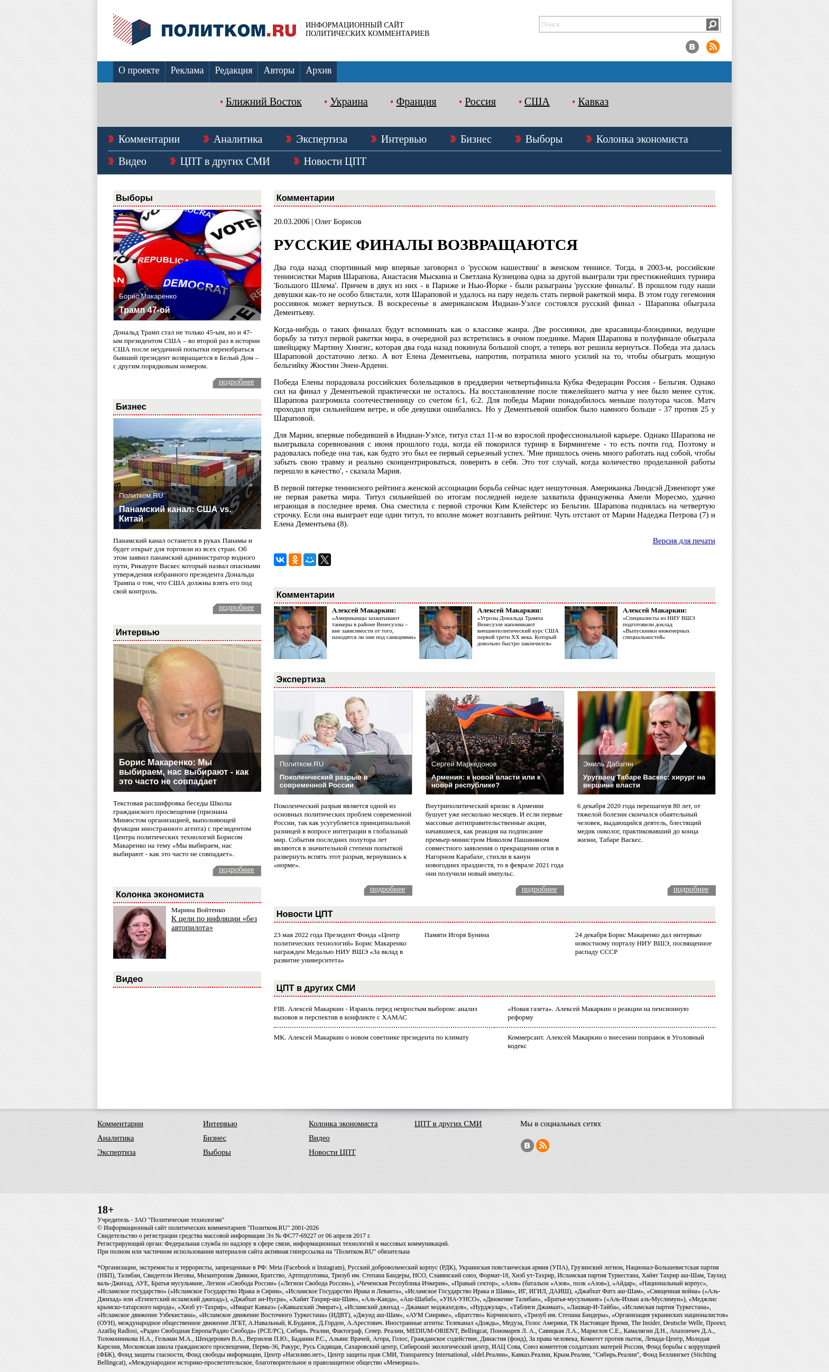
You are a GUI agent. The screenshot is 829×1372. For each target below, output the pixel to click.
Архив (318, 70)
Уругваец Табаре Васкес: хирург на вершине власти (644, 781)
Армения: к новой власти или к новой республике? (486, 781)
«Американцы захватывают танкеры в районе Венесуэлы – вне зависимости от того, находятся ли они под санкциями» (374, 627)
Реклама (187, 70)
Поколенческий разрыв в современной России (324, 781)
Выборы (544, 139)
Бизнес (476, 139)
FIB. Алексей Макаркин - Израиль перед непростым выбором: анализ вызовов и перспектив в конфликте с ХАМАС (375, 1013)
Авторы (278, 70)
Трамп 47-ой (144, 309)
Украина (348, 101)
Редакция (233, 70)
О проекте (139, 70)
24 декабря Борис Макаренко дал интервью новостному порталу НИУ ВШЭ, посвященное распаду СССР (643, 943)
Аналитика (238, 139)
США (537, 101)
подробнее (236, 381)
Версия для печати (684, 540)
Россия (480, 101)
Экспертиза (321, 139)
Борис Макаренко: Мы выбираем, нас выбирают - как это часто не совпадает (183, 772)
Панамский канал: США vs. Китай (175, 514)
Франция (416, 101)
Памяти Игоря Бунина (457, 935)
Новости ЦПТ (335, 161)
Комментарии (149, 139)
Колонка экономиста (642, 139)
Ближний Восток (264, 101)
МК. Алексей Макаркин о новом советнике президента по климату (371, 1037)
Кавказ (593, 101)
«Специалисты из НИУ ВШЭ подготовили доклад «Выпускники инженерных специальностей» (659, 627)
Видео (132, 161)
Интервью (404, 139)
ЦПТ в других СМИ (225, 161)
